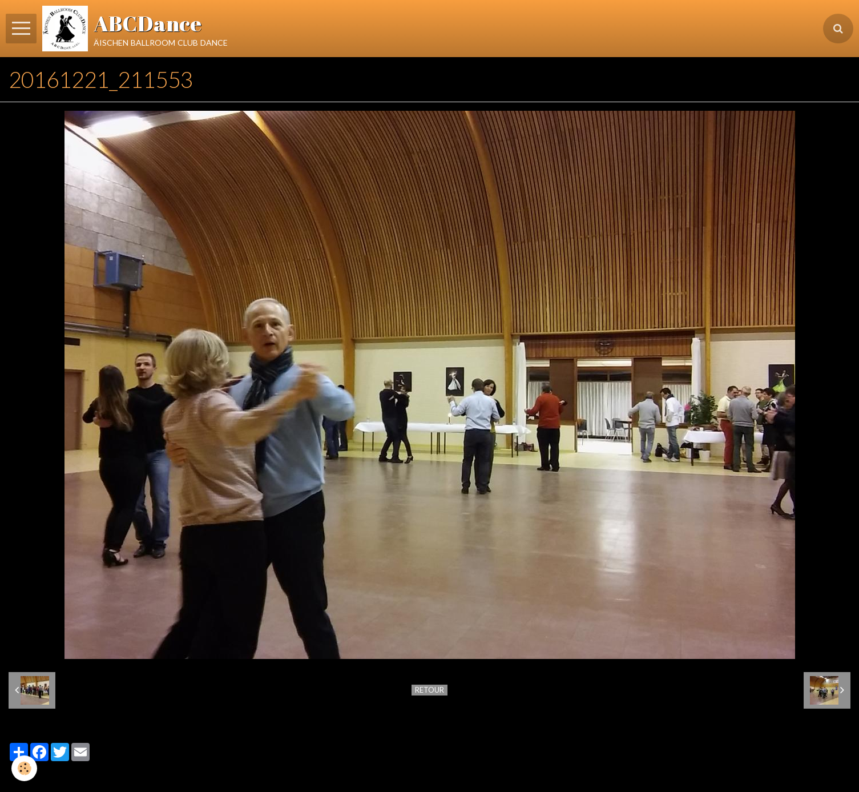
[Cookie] (24, 768)
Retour (429, 689)
